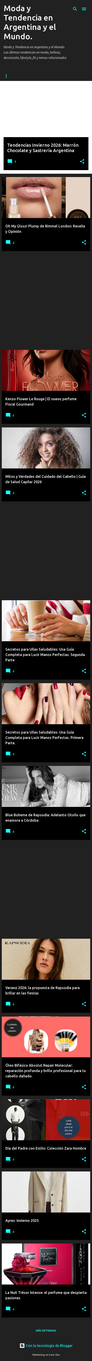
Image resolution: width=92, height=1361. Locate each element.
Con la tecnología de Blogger (46, 1346)
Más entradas (46, 1330)
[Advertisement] (46, 300)
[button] (82, 162)
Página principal (16, 75)
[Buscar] (75, 9)
